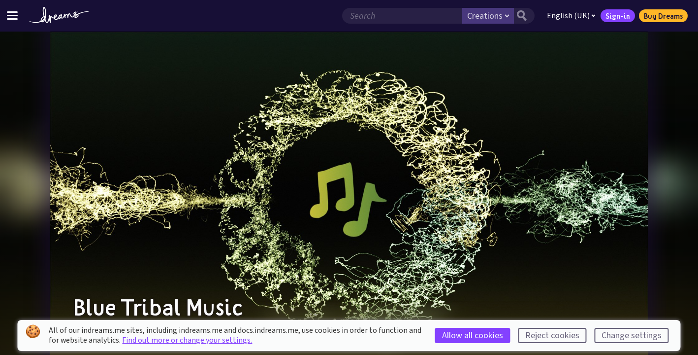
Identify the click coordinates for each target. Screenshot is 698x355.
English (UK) (571, 15)
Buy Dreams (663, 16)
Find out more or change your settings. (187, 340)
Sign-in (617, 16)
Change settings (632, 335)
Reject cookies (552, 335)
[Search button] (524, 16)
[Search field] (402, 16)
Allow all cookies (472, 335)
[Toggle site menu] (12, 15)
